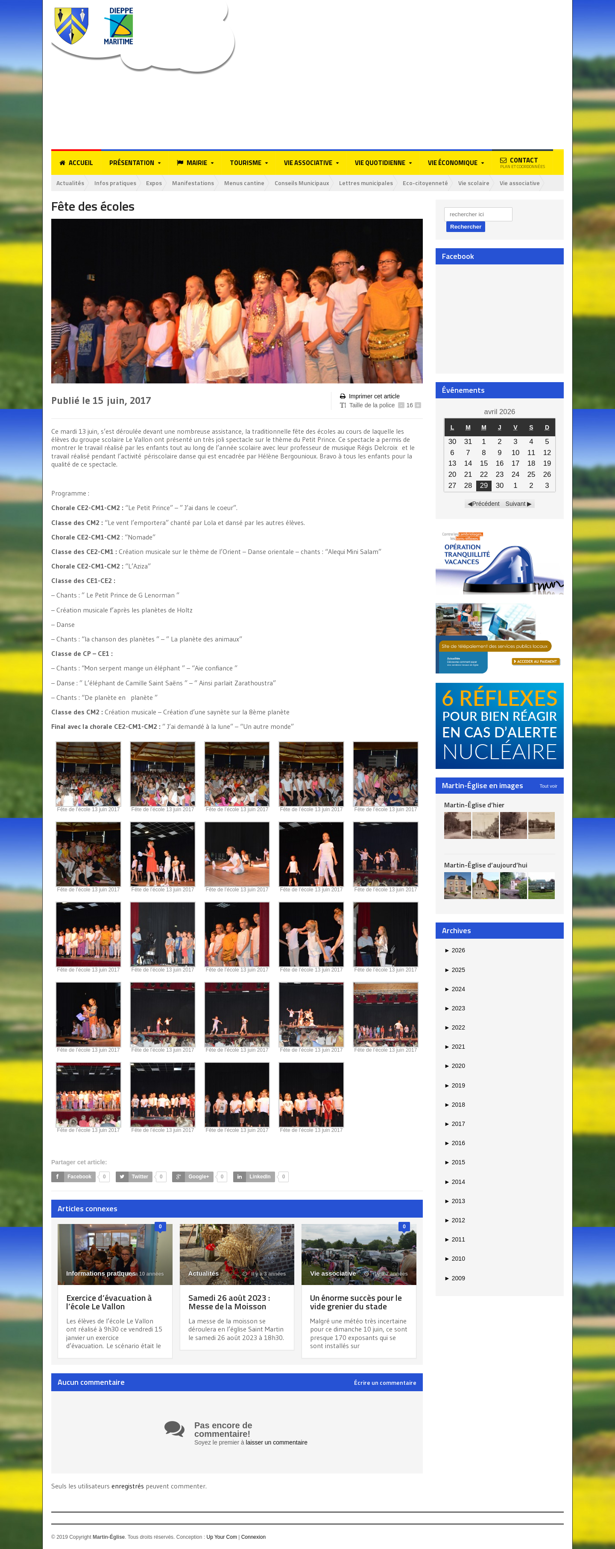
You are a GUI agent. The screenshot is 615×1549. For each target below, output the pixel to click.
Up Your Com (221, 1537)
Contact (522, 162)
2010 (454, 1258)
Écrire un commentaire (385, 1383)
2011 (454, 1239)
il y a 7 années (386, 1273)
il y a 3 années (264, 1273)
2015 (454, 1162)
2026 (454, 950)
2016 (454, 1143)
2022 (454, 1027)
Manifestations (194, 182)
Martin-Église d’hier (474, 805)
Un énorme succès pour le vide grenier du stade (356, 1302)
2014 (454, 1181)
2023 (454, 1008)
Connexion (253, 1537)
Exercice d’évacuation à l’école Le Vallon (109, 1302)
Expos (154, 182)
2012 (454, 1220)
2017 (454, 1123)
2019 (454, 1085)
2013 (454, 1201)
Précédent (486, 503)
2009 (454, 1278)
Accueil (76, 163)
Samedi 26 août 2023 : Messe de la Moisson (229, 1302)
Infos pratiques (115, 182)
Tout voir (548, 786)
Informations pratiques (101, 1273)
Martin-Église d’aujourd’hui (485, 865)
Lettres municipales (367, 182)
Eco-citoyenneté (427, 182)
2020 (454, 1066)
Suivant (516, 503)
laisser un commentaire (277, 1442)
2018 (454, 1104)
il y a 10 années (140, 1273)
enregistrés (128, 1485)
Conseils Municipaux (302, 182)
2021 (454, 1046)
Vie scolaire (476, 182)
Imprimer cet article (370, 396)
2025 (454, 969)
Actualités (70, 182)
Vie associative (522, 182)
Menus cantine (245, 182)
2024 (454, 989)
